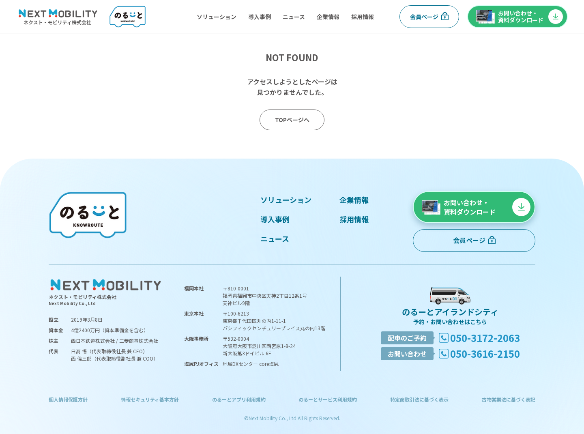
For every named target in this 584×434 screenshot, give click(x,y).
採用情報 (362, 17)
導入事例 (259, 17)
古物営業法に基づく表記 (508, 399)
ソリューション (216, 17)
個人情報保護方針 (68, 399)
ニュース (294, 17)
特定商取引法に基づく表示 (419, 399)
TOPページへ (292, 120)
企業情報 (328, 17)
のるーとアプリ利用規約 (239, 399)
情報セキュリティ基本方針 (150, 399)
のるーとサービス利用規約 (327, 399)
